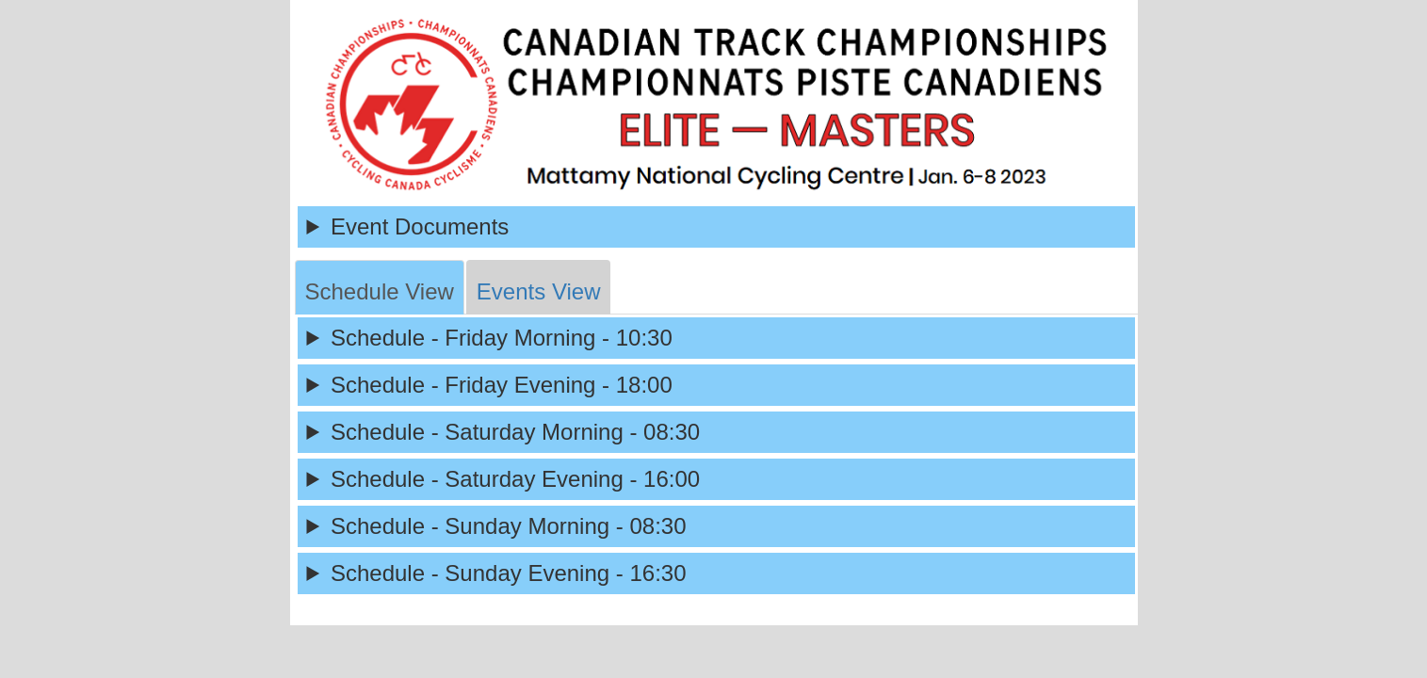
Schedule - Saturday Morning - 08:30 (515, 431)
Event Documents (420, 226)
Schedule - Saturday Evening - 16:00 (515, 479)
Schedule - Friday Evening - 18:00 (502, 384)
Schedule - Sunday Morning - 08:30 (509, 526)
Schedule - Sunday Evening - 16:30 (509, 573)
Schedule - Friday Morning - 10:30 (502, 337)
